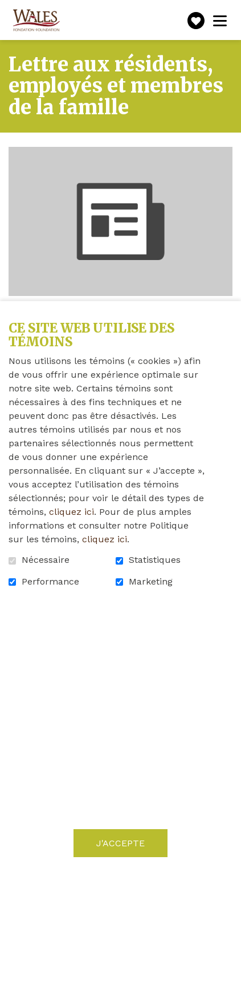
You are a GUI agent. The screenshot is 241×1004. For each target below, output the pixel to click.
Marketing (151, 582)
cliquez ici (71, 511)
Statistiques (155, 560)
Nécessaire (46, 560)
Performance (50, 582)
